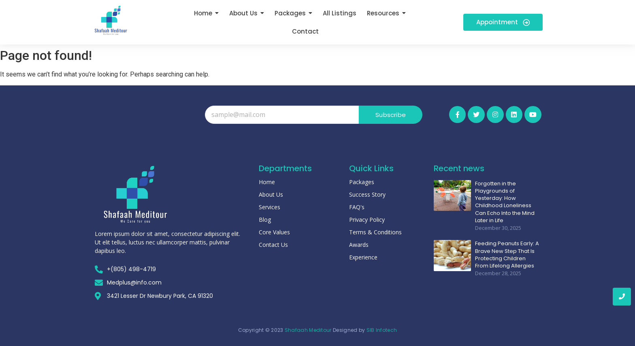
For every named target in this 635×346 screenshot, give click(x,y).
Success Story (367, 194)
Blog (265, 219)
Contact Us (273, 244)
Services (269, 207)
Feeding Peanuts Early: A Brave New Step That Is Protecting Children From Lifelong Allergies (507, 255)
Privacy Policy (367, 219)
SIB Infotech (382, 330)
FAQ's (356, 207)
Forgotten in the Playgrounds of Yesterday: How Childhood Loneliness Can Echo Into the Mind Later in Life (505, 202)
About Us (271, 194)
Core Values (274, 232)
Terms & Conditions (375, 232)
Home (267, 182)
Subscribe (390, 114)
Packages (361, 182)
